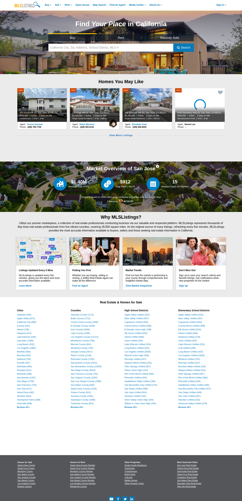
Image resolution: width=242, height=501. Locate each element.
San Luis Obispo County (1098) (86, 381)
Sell (57, 5)
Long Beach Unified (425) (137, 348)
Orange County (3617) (81, 351)
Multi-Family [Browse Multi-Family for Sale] (130, 474)
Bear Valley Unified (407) (137, 318)
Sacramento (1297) (26, 377)
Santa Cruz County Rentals (82, 468)
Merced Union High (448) (137, 355)
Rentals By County (78, 486)
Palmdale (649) (24, 366)
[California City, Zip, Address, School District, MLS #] (111, 48)
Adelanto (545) (24, 314)
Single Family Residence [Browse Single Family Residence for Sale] (136, 465)
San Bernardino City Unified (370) (141, 385)
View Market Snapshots (139, 285)
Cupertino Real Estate (187, 477)
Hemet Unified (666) (134, 337)
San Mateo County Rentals (82, 474)
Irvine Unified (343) (134, 340)
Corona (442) (23, 326)
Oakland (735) (24, 359)
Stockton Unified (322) (135, 396)
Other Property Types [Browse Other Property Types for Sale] (134, 483)
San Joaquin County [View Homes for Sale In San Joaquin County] (26, 477)
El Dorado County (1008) (83, 326)
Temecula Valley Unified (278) (192, 403)
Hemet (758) (23, 329)
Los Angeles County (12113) (84, 337)
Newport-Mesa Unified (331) (138, 363)
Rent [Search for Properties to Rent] (121, 37)
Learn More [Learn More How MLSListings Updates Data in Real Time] (25, 285)
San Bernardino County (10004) (86, 366)
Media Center (136, 5)
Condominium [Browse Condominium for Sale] (131, 471)
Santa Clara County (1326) (84, 388)
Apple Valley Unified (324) (137, 314)
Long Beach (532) (25, 344)
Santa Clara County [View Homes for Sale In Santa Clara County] (26, 465)
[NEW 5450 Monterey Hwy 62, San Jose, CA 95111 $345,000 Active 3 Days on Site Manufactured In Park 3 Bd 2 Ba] (200, 105)
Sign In (220, 5)
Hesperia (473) (24, 333)
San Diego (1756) (25, 381)
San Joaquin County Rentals (83, 477)
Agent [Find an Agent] (118, 5)
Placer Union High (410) (136, 370)
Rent (67, 5)
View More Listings (121, 135)
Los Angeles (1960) (26, 348)
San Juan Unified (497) (189, 396)
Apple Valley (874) (26, 318)
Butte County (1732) (80, 318)
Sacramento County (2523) (84, 363)
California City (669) (26, 322)
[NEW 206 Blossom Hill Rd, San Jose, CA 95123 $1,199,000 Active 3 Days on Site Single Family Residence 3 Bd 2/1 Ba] (147, 105)
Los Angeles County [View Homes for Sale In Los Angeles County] (26, 483)
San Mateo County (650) (83, 385)
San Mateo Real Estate (187, 480)
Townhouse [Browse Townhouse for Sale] (130, 468)
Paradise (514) (24, 370)
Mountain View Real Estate (189, 483)
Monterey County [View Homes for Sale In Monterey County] (25, 471)
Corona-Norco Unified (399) (138, 326)
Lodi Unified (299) (187, 348)
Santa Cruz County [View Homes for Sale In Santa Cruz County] (25, 468)
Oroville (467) (23, 363)
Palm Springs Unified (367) (138, 366)
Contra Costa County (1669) (84, 322)
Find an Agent (80, 285)
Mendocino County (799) (83, 340)
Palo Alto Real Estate (186, 486)
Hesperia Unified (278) (189, 337)
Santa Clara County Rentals (82, 465)
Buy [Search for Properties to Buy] (72, 37)
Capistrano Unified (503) (136, 322)
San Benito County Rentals (82, 480)
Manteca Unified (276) (189, 359)
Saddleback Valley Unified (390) (140, 381)
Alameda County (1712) (82, 314)
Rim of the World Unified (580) (139, 374)
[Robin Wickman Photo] (113, 122)
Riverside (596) (24, 374)
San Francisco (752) (27, 385)
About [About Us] (154, 5)
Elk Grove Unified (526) (136, 333)
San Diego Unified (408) (136, 388)
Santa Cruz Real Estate (187, 474)
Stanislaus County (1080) (83, 399)
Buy (47, 5)
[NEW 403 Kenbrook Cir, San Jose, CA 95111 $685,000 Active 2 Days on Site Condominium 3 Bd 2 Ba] (42, 105)
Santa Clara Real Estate (188, 468)
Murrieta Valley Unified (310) (192, 366)
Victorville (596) (24, 403)
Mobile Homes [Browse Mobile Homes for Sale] (131, 480)
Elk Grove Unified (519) (189, 329)
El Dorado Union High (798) (138, 329)
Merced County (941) (81, 344)
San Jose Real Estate (186, 465)
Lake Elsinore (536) (26, 337)
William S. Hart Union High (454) (140, 403)
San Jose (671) (24, 388)
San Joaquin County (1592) (84, 377)
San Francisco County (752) (84, 374)
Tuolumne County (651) (82, 403)
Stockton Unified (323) (189, 399)
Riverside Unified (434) (136, 377)
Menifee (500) (23, 351)
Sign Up (183, 285)
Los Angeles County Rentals (82, 483)
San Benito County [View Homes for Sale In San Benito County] (25, 480)
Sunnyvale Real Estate (187, 471)
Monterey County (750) (82, 348)
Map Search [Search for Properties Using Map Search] (99, 5)
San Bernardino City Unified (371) (194, 388)
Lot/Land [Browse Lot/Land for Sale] (128, 477)
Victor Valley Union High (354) (139, 399)
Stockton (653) (24, 396)
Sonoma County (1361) (82, 396)
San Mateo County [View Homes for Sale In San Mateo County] (25, 474)
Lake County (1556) (80, 333)
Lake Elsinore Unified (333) (191, 344)
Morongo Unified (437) (135, 359)
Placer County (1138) (81, 355)
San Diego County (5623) (83, 370)
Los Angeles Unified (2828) (138, 351)
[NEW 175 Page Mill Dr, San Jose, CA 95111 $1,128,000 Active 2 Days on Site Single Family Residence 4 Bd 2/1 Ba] (95, 105)
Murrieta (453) (24, 355)
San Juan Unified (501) (136, 392)
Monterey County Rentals (81, 471)
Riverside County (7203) (82, 359)
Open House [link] (82, 5)
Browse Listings (24, 486)
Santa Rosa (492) (25, 392)
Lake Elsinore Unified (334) (138, 344)
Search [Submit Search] (183, 47)
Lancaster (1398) (25, 340)
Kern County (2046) (80, 329)
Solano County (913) (81, 392)
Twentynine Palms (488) (28, 399)
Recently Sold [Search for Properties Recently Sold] (169, 37)
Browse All (23, 407)
